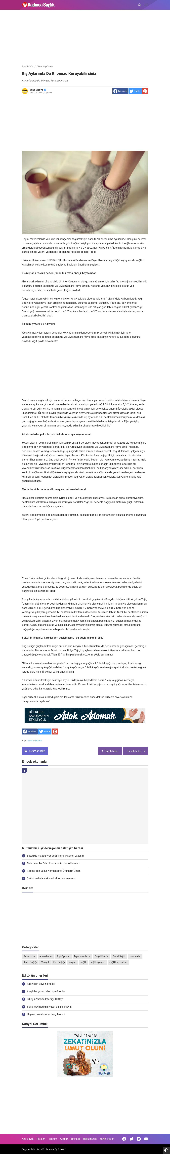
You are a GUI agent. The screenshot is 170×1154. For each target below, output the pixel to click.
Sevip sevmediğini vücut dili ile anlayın (49, 1006)
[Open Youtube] (146, 1139)
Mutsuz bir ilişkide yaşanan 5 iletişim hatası (52, 848)
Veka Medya (38, 89)
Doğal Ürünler (102, 956)
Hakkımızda (90, 1138)
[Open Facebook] (124, 1139)
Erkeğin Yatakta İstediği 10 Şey (45, 999)
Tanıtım (53, 1138)
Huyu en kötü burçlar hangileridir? (46, 1014)
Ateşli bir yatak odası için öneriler (46, 991)
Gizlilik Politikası (70, 1138)
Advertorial (29, 956)
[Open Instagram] (139, 1139)
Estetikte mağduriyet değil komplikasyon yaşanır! (55, 855)
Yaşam (72, 962)
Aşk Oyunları (63, 956)
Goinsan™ (62, 1149)
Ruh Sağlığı (59, 962)
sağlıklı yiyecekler (118, 962)
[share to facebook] (120, 91)
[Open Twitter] (131, 1139)
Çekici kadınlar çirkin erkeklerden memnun (51, 878)
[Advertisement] (85, 38)
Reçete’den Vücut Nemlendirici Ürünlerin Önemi (54, 870)
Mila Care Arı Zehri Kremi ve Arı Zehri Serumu (53, 863)
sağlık (83, 962)
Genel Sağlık (119, 956)
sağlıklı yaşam (98, 962)
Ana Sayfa (28, 1138)
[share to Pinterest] (145, 91)
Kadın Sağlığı (30, 962)
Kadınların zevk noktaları (41, 983)
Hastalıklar (135, 956)
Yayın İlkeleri (107, 1138)
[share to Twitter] (135, 91)
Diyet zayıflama (35, 740)
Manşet (45, 962)
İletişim (41, 1138)
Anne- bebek (46, 956)
